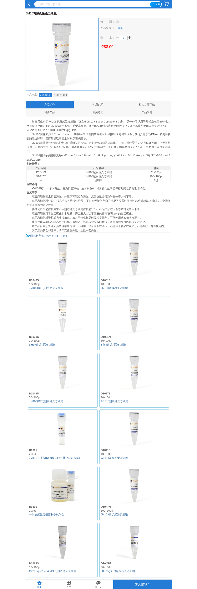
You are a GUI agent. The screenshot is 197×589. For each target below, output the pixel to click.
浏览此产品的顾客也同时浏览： (49, 235)
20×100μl (45, 94)
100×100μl (60, 94)
